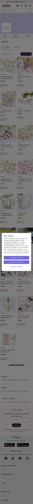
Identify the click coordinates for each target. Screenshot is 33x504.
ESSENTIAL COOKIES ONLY (16, 262)
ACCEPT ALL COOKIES (16, 257)
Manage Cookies (16, 266)
